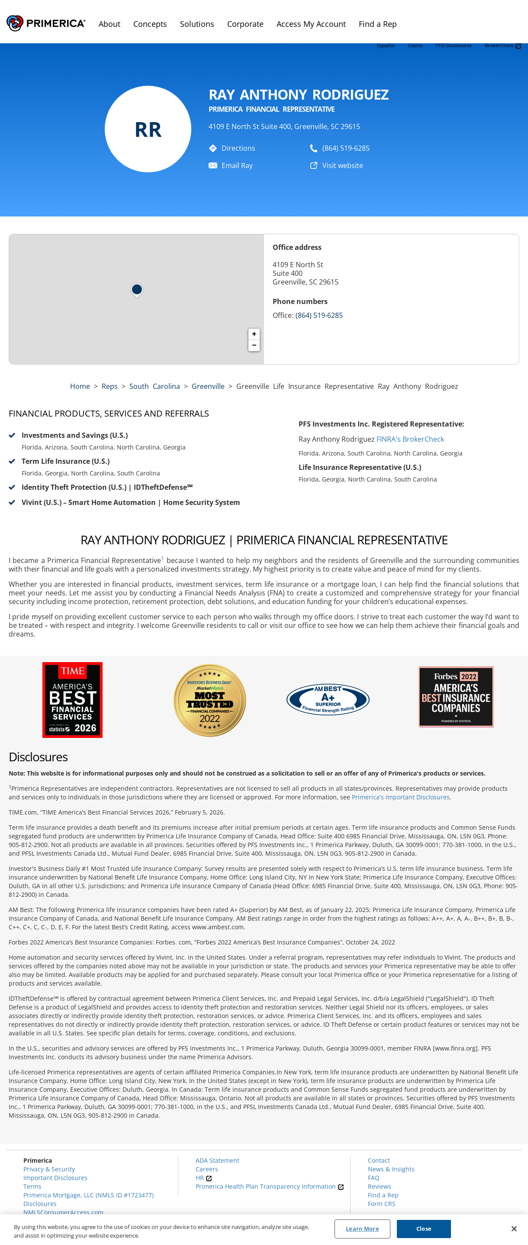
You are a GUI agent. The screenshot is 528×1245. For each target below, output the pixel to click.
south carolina (154, 386)
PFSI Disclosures (453, 45)
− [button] (254, 345)
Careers (207, 1169)
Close (423, 1228)
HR (204, 1178)
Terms (32, 1186)
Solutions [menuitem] (197, 24)
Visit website (342, 165)
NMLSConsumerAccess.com (63, 1212)
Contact (379, 1160)
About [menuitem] (109, 24)
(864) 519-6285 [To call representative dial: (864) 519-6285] (346, 148)
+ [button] (254, 334)
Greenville (208, 386)
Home (80, 386)
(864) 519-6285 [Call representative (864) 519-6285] (319, 315)
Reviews (379, 1186)
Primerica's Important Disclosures (401, 797)
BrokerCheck (503, 45)
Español (386, 45)
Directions (238, 148)
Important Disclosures (55, 1178)
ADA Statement (217, 1160)
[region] (264, 1229)
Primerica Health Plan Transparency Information (270, 1186)
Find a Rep (383, 1195)
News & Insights (391, 1169)
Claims (415, 45)
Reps (110, 386)
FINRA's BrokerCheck (410, 439)
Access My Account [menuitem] (311, 24)
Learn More (362, 1228)
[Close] (514, 1228)
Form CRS (382, 1204)
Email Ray (237, 165)
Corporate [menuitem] (245, 24)
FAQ (374, 1178)
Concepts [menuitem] (150, 24)
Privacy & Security (49, 1169)
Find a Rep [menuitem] (378, 24)
